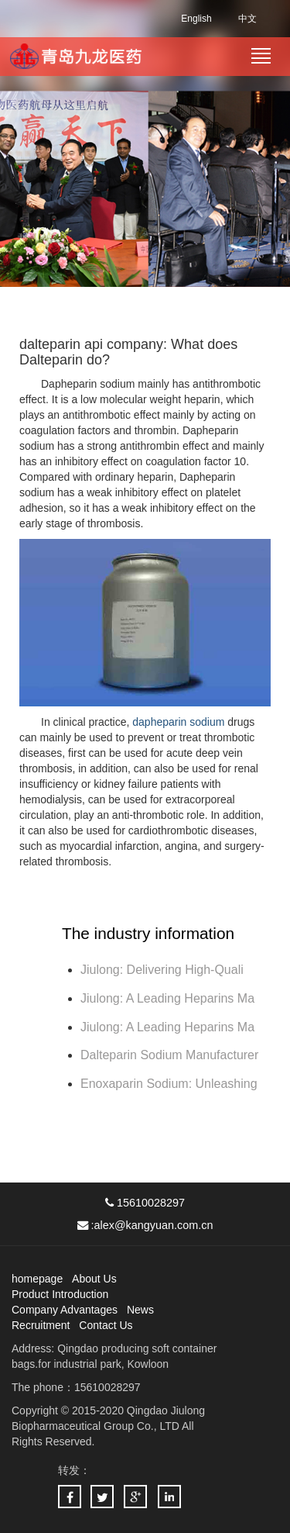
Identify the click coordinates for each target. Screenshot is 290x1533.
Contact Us (105, 1325)
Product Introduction (60, 1294)
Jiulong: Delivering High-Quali (162, 969)
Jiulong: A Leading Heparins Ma (167, 998)
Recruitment (41, 1325)
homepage (37, 1278)
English (196, 18)
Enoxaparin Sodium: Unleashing (170, 1083)
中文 (247, 18)
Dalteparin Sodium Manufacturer (169, 1055)
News (140, 1309)
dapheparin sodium (178, 722)
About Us (94, 1278)
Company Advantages (65, 1309)
